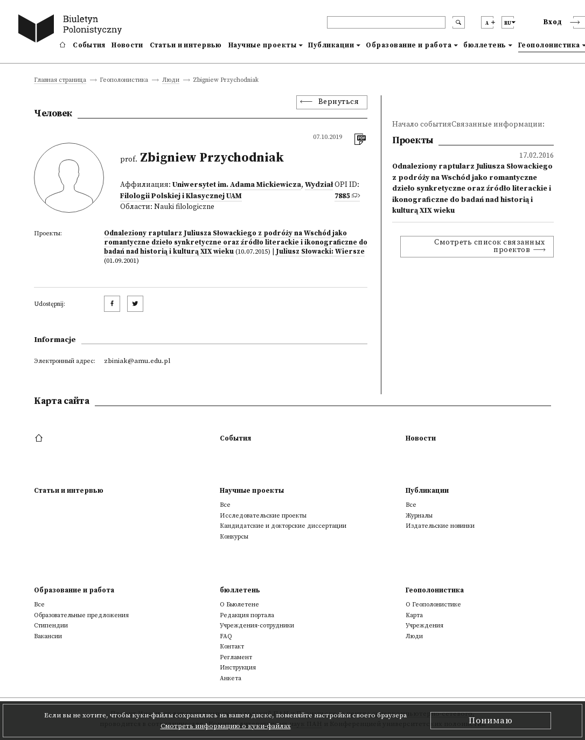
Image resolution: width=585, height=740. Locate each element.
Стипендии (51, 626)
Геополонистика (435, 590)
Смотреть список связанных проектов (489, 246)
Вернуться (338, 102)
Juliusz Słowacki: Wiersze (320, 251)
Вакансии (48, 636)
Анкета (230, 678)
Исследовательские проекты (263, 516)
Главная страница (60, 80)
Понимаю (491, 720)
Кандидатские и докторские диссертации (283, 526)
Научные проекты (262, 45)
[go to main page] (72, 30)
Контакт (232, 647)
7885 (342, 196)
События (89, 45)
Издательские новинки (440, 526)
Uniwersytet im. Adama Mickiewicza (236, 185)
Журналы (419, 516)
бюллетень (484, 45)
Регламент (236, 657)
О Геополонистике (433, 605)
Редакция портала (247, 615)
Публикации (331, 45)
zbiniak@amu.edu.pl (137, 361)
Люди (170, 80)
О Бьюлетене (239, 605)
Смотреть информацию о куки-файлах (226, 726)
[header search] (386, 22)
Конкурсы (234, 537)
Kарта (414, 615)
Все (225, 505)
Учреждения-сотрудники (257, 626)
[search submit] (458, 22)
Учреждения (424, 626)
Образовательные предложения (81, 615)
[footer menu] (40, 438)
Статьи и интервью (186, 45)
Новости (127, 45)
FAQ (226, 636)
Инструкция (238, 668)
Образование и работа (408, 45)
